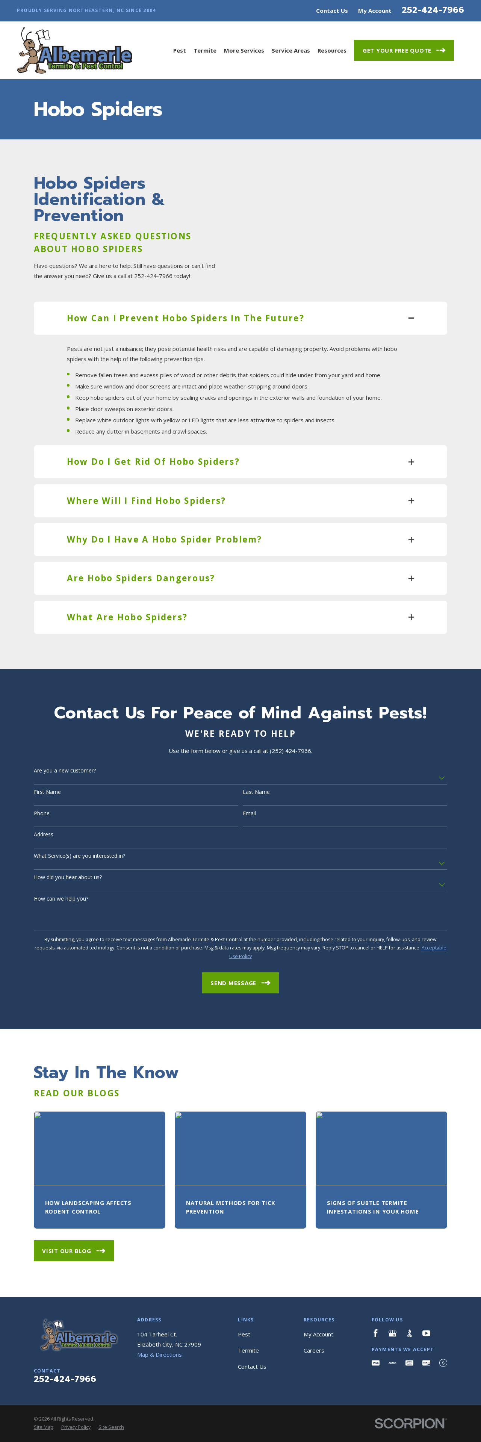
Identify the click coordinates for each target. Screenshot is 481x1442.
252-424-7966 (433, 9)
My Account (375, 10)
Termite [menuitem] (205, 50)
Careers (314, 1350)
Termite (248, 1350)
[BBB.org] (409, 1333)
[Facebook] (376, 1333)
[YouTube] (426, 1333)
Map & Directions (159, 1354)
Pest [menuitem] (179, 50)
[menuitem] (43, 1427)
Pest (244, 1334)
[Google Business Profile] (392, 1333)
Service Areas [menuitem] (291, 50)
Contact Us (332, 10)
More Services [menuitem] (244, 50)
